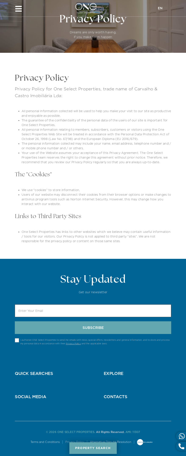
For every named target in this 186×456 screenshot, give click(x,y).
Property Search (93, 448)
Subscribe (93, 328)
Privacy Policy (73, 343)
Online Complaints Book (145, 442)
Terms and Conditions (45, 442)
